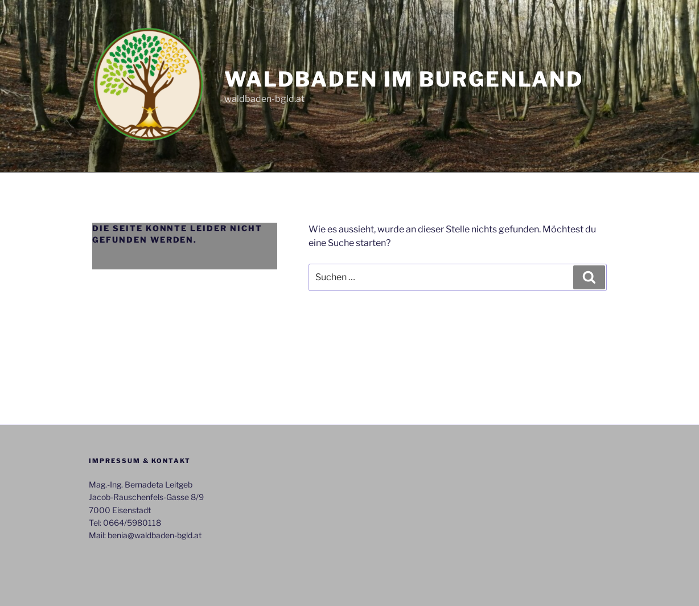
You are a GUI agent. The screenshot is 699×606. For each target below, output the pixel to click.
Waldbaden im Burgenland (403, 79)
